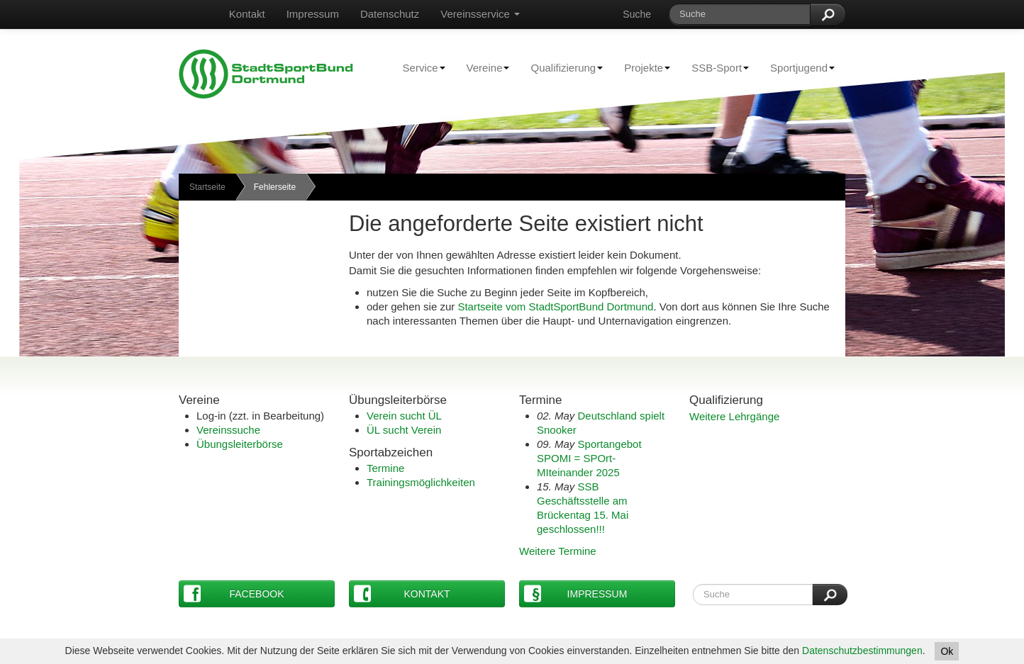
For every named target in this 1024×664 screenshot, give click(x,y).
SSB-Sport (715, 67)
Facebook (234, 593)
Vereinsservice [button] (480, 14)
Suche (637, 14)
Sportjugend (797, 67)
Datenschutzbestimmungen (862, 650)
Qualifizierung (561, 67)
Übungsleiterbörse (239, 444)
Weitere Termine (557, 551)
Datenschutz (389, 14)
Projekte (641, 67)
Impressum (312, 14)
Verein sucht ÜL (404, 416)
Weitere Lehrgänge (734, 416)
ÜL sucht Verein (404, 430)
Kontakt (247, 14)
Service (418, 67)
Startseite (207, 187)
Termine (385, 468)
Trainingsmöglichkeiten (421, 482)
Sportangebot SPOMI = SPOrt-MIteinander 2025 (589, 458)
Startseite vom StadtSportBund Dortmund (555, 306)
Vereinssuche (228, 430)
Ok (946, 651)
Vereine (483, 67)
